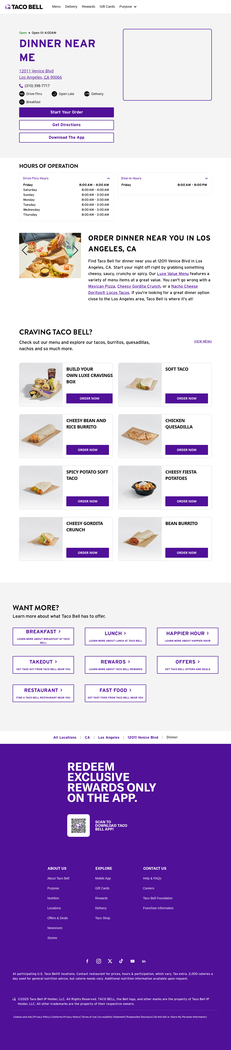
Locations (54, 908)
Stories (52, 938)
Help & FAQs (152, 878)
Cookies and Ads (22, 1017)
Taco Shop (102, 918)
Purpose (125, 6)
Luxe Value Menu (173, 274)
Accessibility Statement (111, 1017)
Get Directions (66, 125)
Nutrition (53, 898)
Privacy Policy (41, 1017)
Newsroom (54, 928)
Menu (56, 6)
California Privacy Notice (65, 1017)
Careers (148, 888)
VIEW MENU (203, 341)
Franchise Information (158, 908)
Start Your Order (66, 112)
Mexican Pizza (101, 286)
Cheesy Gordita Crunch (138, 286)
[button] (67, 869)
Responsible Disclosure (139, 1017)
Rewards (88, 6)
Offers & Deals (57, 918)
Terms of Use (89, 1017)
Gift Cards (107, 6)
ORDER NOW (89, 398)
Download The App (66, 138)
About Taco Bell (58, 878)
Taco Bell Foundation (158, 898)
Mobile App (103, 878)
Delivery (71, 6)
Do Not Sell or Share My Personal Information (180, 1017)
